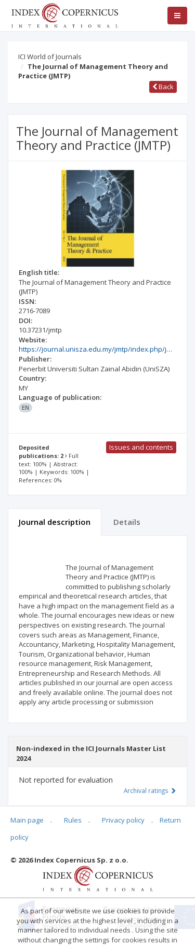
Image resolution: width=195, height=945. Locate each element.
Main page (27, 820)
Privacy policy (123, 820)
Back (163, 86)
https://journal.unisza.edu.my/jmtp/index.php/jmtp (98, 349)
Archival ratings (150, 790)
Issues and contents (141, 447)
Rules (73, 820)
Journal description (54, 522)
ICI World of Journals (50, 56)
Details (126, 522)
